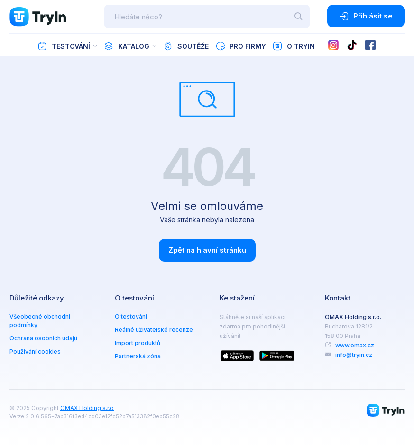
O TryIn (294, 46)
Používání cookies (35, 351)
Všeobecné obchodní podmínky (39, 320)
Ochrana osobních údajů (43, 338)
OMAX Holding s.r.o (87, 407)
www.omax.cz (354, 345)
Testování (63, 46)
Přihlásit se (366, 16)
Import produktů (137, 342)
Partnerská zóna (138, 356)
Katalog (126, 46)
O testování (131, 316)
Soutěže (186, 46)
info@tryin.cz (353, 354)
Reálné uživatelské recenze (154, 329)
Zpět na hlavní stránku (207, 250)
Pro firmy (240, 46)
